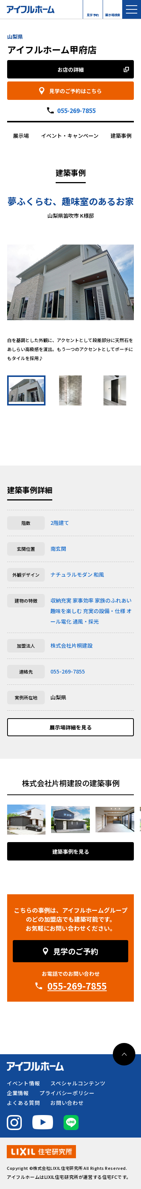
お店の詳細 (71, 69)
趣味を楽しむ (66, 611)
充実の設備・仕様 (104, 611)
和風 (99, 574)
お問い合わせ (66, 1102)
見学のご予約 (75, 951)
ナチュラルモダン (71, 574)
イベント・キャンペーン (70, 135)
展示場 (21, 135)
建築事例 (121, 135)
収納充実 (60, 600)
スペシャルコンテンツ (77, 1083)
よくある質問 (23, 1102)
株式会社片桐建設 (71, 645)
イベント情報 (23, 1083)
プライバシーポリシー (67, 1093)
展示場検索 (112, 13)
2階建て (59, 522)
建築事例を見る (70, 851)
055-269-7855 (76, 110)
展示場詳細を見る (71, 727)
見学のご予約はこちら (75, 91)
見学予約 (93, 13)
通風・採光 (86, 621)
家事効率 (83, 600)
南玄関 (58, 548)
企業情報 (18, 1093)
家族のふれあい (113, 600)
